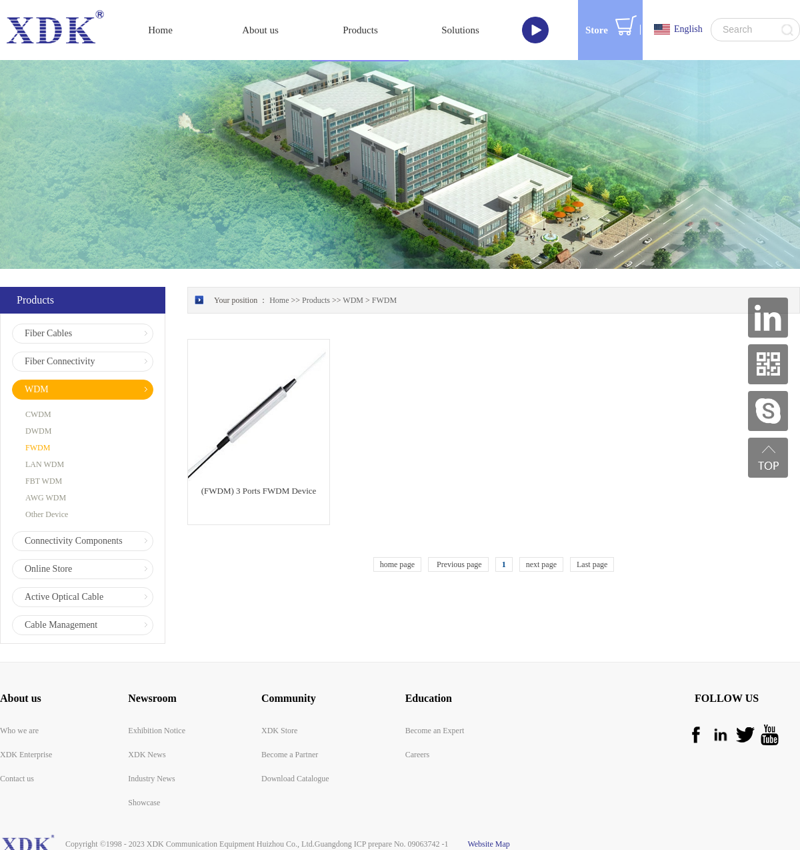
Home (160, 30)
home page (397, 564)
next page (541, 564)
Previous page (458, 564)
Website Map (487, 844)
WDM (353, 300)
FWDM (384, 300)
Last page (592, 564)
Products (316, 300)
